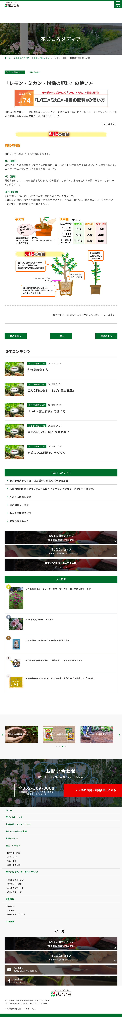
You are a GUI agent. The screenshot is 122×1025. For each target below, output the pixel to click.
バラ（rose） (12, 857)
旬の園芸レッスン (19, 505)
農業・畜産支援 (13, 865)
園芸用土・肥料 (13, 853)
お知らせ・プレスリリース (18, 824)
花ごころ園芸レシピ (41, 57)
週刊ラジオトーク (19, 521)
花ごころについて (14, 817)
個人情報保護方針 (14, 1008)
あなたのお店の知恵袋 (16, 831)
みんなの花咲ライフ (20, 513)
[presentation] (2, 734)
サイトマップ (31, 1008)
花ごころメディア (21, 57)
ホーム (7, 57)
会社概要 (11, 910)
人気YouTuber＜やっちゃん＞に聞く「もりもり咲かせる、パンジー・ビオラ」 (53, 488)
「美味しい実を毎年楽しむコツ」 (83, 314)
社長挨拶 (11, 906)
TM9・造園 (11, 861)
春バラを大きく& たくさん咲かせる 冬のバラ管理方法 (39, 480)
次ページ (57, 314)
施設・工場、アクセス (16, 914)
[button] (56, 746)
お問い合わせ (12, 838)
